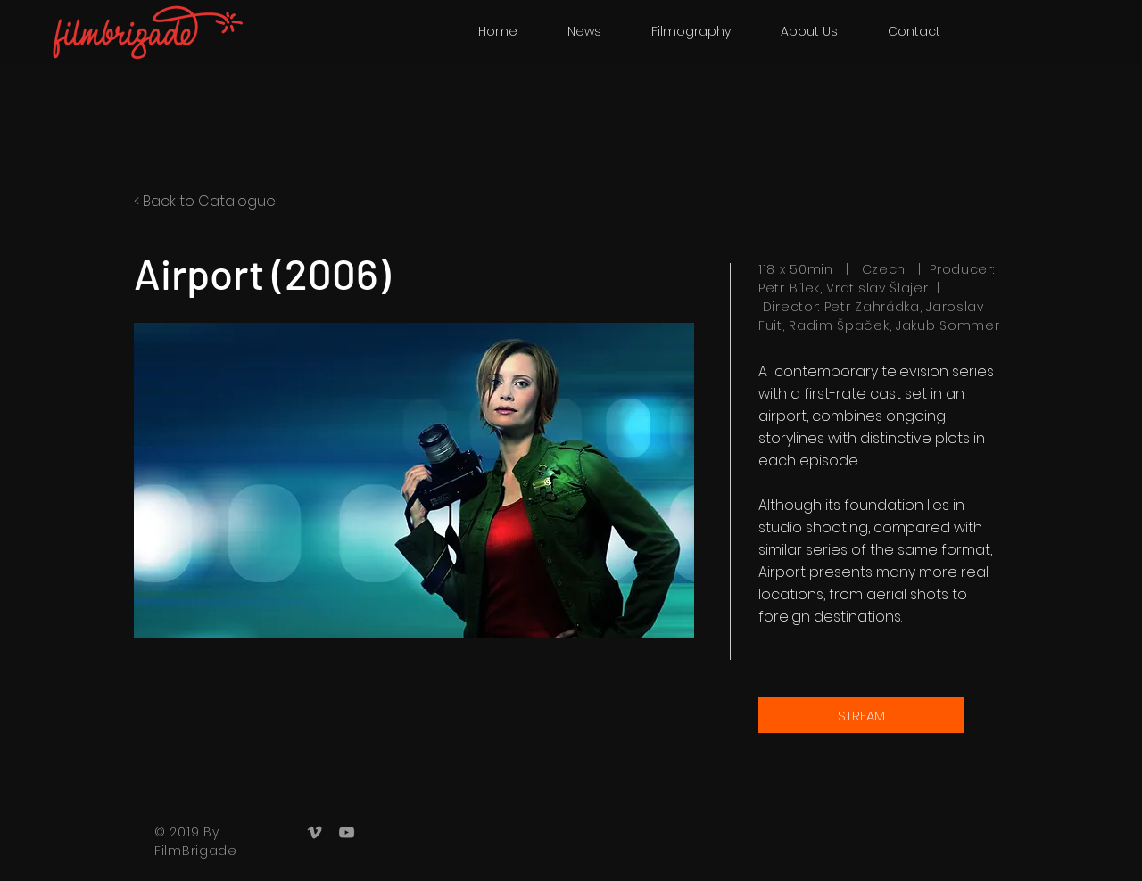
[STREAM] (861, 715)
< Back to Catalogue (205, 201)
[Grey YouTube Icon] (346, 832)
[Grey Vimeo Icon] (314, 832)
